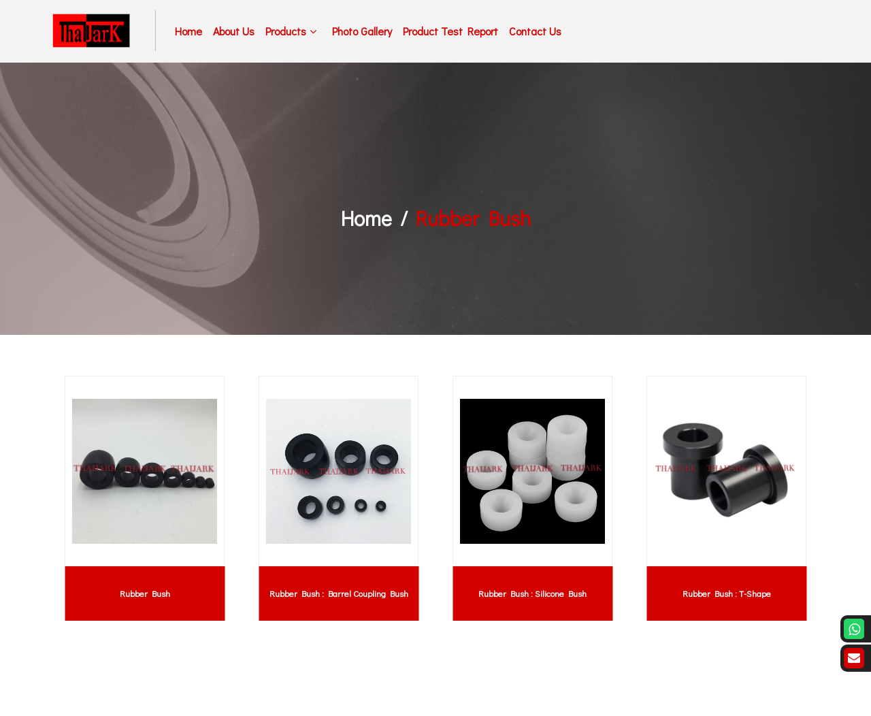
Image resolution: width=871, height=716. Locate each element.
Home (188, 31)
